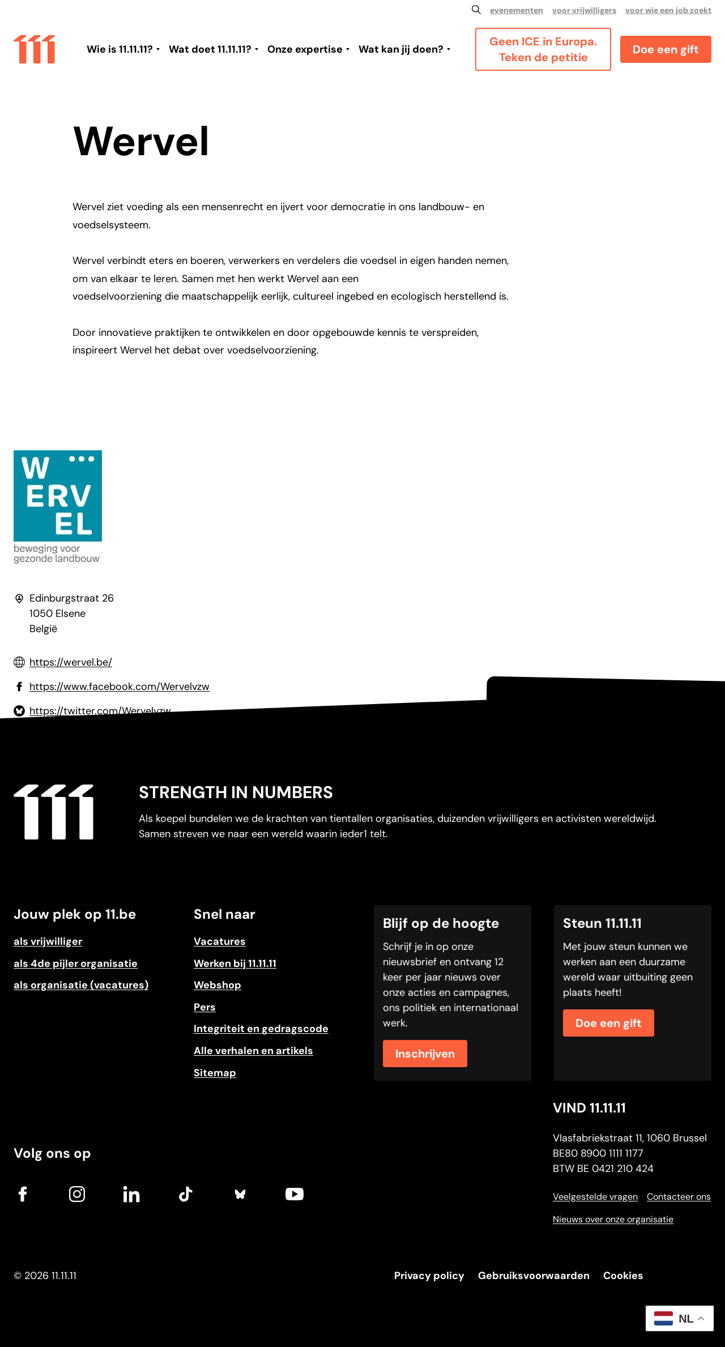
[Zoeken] (476, 9)
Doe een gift (666, 49)
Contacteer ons (679, 1197)
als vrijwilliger (48, 941)
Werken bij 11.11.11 (235, 963)
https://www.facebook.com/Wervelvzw (119, 686)
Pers (205, 1007)
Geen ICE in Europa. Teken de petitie (543, 49)
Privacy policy (429, 1275)
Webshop (217, 985)
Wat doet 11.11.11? (210, 49)
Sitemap (215, 1073)
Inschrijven (425, 1053)
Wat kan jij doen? (401, 49)
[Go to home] (34, 49)
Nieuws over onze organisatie (613, 1219)
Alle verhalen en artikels (253, 1051)
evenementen (516, 10)
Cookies (623, 1275)
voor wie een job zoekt (668, 10)
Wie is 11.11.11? (120, 49)
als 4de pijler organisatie (76, 963)
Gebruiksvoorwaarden (534, 1275)
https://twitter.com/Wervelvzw (100, 711)
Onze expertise (305, 49)
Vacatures (220, 941)
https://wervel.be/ (70, 662)
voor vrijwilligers (584, 10)
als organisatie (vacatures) (81, 985)
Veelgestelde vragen (595, 1197)
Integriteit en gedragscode (261, 1028)
